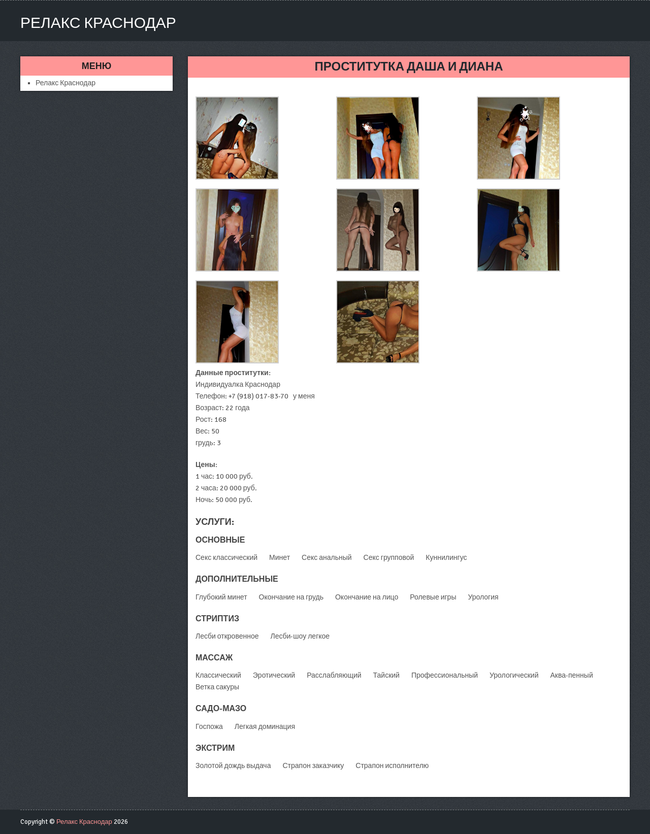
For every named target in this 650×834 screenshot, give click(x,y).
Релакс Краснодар (98, 23)
